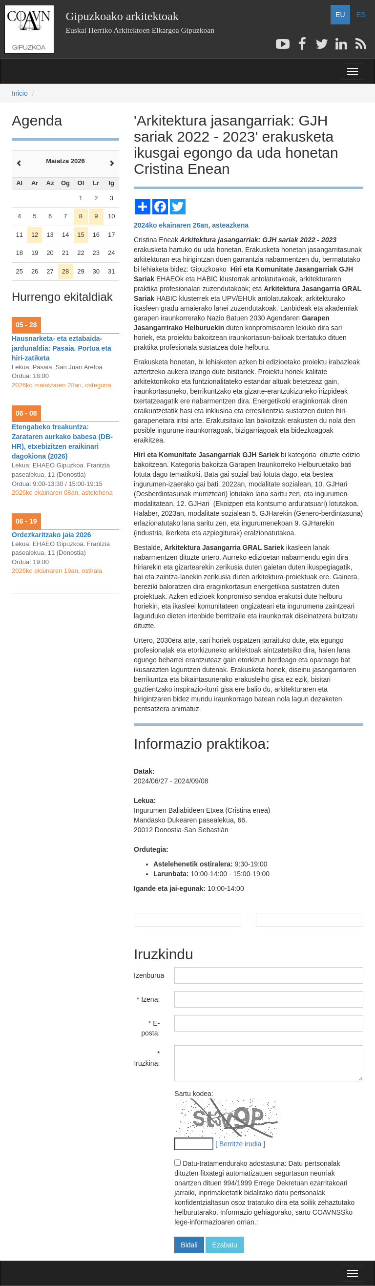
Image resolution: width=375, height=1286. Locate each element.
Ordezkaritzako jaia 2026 (51, 535)
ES (361, 15)
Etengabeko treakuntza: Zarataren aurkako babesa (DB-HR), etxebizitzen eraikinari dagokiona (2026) (62, 441)
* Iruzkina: (147, 1058)
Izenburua (149, 975)
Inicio (20, 93)
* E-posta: (150, 1028)
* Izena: (148, 999)
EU (340, 15)
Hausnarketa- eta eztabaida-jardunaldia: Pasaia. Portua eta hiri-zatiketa (61, 348)
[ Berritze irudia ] (240, 1144)
